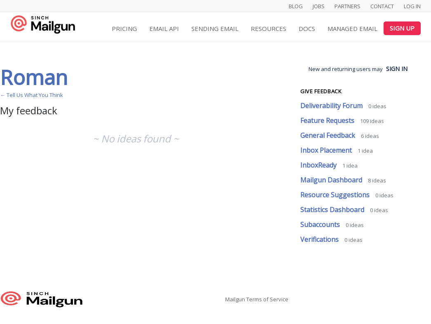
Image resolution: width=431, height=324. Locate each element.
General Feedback (328, 135)
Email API (164, 28)
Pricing (124, 28)
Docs (307, 28)
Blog (296, 6)
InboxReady (319, 165)
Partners (347, 6)
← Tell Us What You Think (31, 95)
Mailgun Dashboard (332, 179)
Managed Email (352, 28)
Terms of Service (267, 299)
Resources (268, 28)
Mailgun (235, 299)
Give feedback (321, 91)
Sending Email (214, 28)
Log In (412, 6)
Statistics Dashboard (333, 209)
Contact (382, 6)
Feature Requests (328, 120)
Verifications (320, 239)
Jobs (319, 6)
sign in (396, 69)
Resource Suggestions (335, 194)
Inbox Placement (326, 150)
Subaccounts (321, 224)
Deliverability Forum (332, 105)
